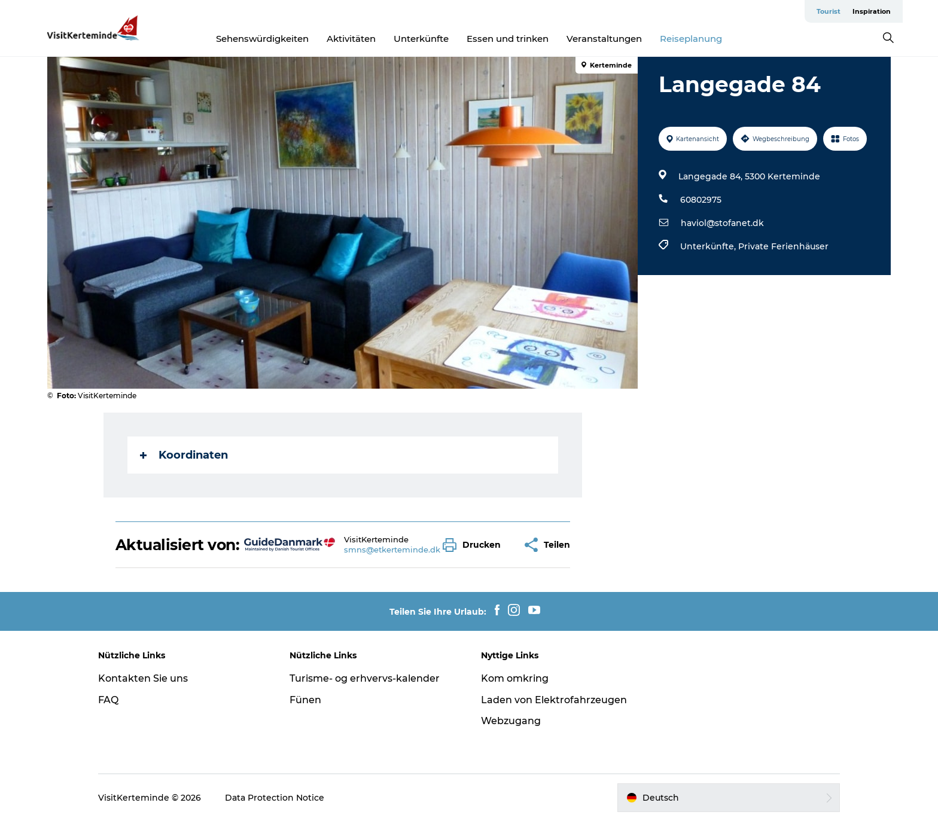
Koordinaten (184, 455)
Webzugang (511, 721)
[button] (475, 545)
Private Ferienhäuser (783, 246)
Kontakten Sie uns (143, 678)
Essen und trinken (508, 38)
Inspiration (871, 11)
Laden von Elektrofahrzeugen (554, 700)
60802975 (700, 199)
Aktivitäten (351, 38)
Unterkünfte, (709, 246)
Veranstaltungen (604, 38)
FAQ (108, 700)
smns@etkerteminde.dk (392, 549)
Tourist (828, 11)
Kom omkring (515, 678)
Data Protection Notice (274, 797)
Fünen (305, 700)
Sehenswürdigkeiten (262, 38)
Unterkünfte (421, 38)
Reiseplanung (691, 38)
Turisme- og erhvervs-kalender (365, 678)
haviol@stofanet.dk (722, 223)
